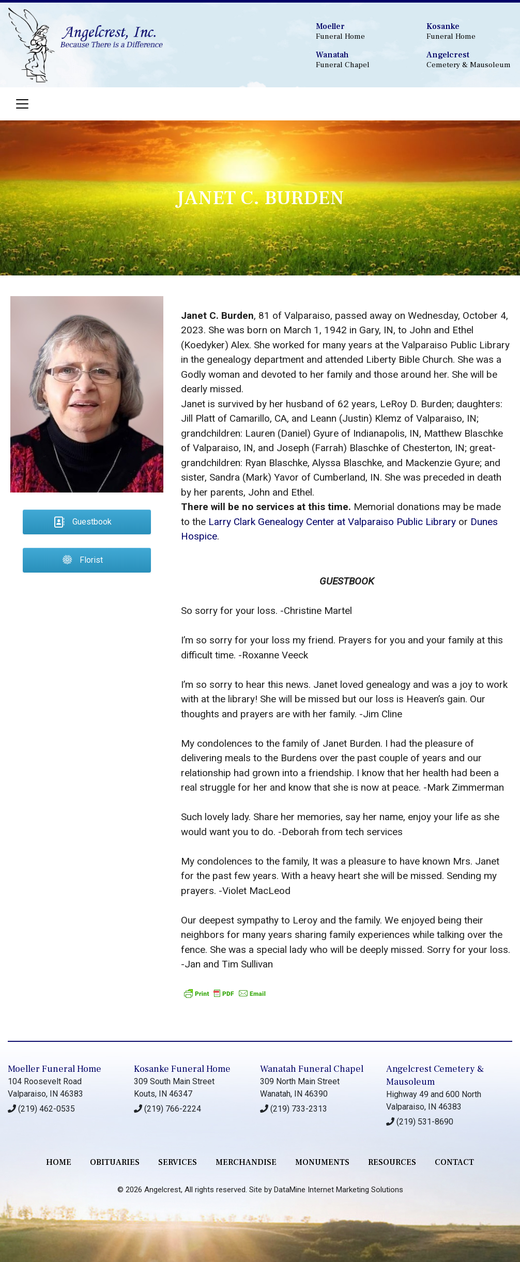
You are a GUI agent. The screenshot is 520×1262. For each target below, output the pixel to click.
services (177, 1162)
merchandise (246, 1162)
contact (454, 1162)
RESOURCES (392, 1162)
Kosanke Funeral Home (182, 1069)
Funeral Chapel (358, 60)
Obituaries (115, 1162)
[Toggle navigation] (22, 103)
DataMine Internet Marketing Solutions (338, 1189)
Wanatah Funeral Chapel (311, 1069)
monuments (322, 1162)
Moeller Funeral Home (54, 1069)
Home (58, 1162)
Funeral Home (358, 31)
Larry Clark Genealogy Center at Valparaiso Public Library (332, 522)
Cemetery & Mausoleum (469, 60)
